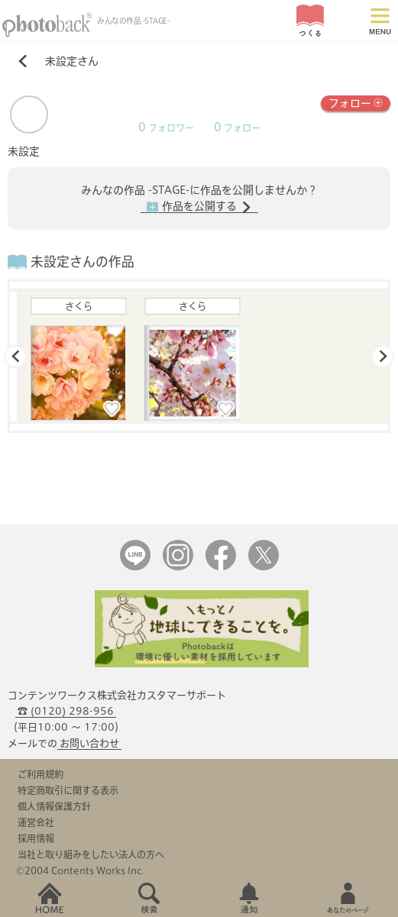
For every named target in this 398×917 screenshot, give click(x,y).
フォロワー (166, 128)
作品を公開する (199, 207)
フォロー (355, 101)
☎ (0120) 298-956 (66, 711)
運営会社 (36, 822)
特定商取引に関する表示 (68, 790)
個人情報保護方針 (54, 806)
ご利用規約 (40, 774)
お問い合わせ (89, 743)
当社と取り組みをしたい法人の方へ (91, 854)
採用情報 (36, 838)
